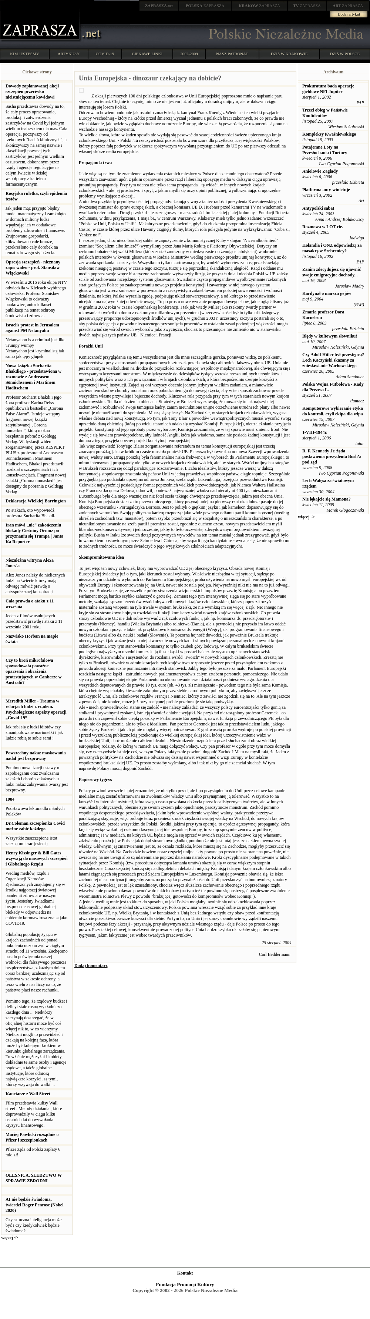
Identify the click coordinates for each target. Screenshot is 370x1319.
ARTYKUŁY (69, 54)
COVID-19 (105, 54)
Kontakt (185, 1273)
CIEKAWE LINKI (147, 54)
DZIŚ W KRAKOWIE (289, 54)
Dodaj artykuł (349, 14)
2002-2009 (189, 54)
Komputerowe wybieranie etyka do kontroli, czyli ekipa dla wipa (332, 411)
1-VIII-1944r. (314, 432)
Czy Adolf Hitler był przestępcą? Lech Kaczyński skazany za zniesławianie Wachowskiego (333, 360)
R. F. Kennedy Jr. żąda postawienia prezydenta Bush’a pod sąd (331, 456)
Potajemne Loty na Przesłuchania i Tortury (324, 149)
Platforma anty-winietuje (326, 189)
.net (159, 5)
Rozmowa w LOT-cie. (322, 226)
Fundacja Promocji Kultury (185, 1284)
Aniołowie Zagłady (320, 171)
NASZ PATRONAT (232, 54)
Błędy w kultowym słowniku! (329, 336)
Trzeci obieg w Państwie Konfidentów (325, 112)
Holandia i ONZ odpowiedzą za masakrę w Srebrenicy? (332, 248)
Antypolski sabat (318, 208)
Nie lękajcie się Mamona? (326, 499)
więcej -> (9, 1237)
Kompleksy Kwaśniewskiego (329, 134)
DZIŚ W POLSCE (345, 54)
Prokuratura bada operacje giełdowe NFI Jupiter (328, 88)
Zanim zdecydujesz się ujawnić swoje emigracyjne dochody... (331, 272)
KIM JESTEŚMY (24, 54)
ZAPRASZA (205, 5)
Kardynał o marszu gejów (326, 293)
